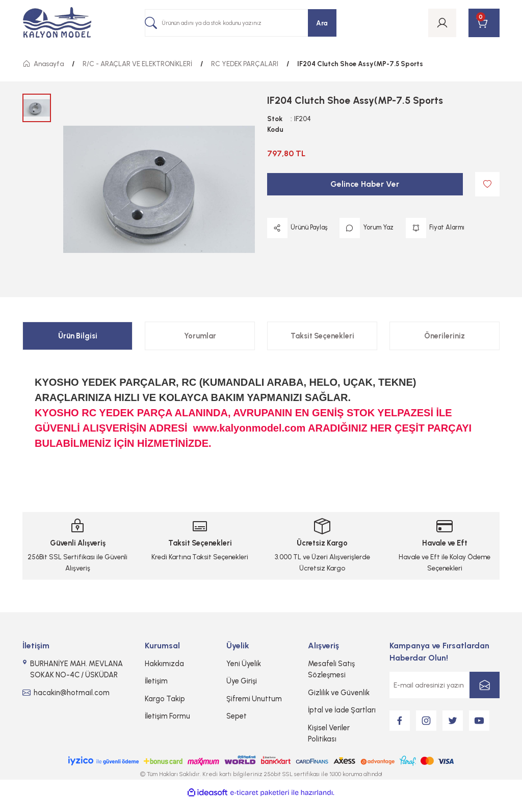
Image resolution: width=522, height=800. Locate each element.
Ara (322, 23)
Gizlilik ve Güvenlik (339, 692)
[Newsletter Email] (444, 685)
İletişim (156, 680)
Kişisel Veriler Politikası (329, 733)
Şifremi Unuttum (254, 698)
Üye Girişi (241, 680)
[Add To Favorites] (487, 184)
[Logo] (57, 23)
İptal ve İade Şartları (342, 710)
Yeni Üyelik (243, 663)
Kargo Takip (165, 698)
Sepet (236, 716)
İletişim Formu (167, 716)
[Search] (240, 23)
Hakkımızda (164, 663)
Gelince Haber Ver (365, 184)
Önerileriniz (444, 335)
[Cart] (484, 23)
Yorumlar (200, 335)
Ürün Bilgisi (77, 335)
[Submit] (484, 685)
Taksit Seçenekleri (322, 335)
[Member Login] (442, 23)
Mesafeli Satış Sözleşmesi (331, 669)
